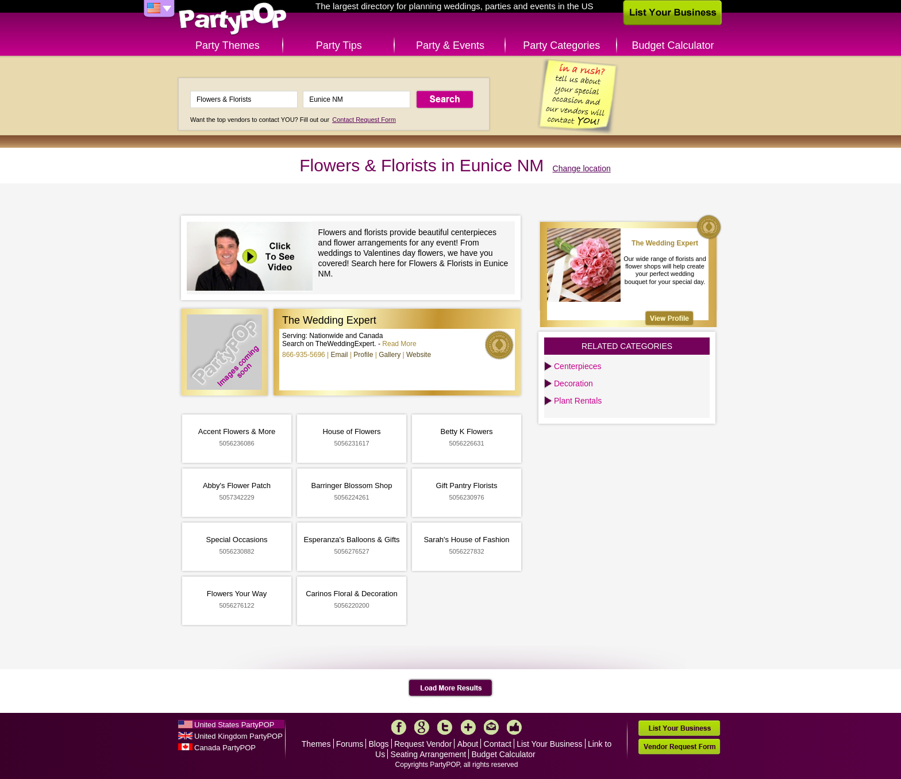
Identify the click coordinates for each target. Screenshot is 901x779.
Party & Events (450, 45)
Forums (349, 744)
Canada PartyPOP (225, 747)
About (468, 744)
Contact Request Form (364, 119)
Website (418, 355)
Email (339, 355)
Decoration (573, 383)
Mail (491, 727)
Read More (399, 344)
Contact (497, 744)
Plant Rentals (578, 400)
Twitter (444, 727)
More (468, 727)
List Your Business (549, 744)
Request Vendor (423, 744)
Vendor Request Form (679, 746)
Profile (363, 355)
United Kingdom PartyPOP (238, 736)
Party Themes (227, 45)
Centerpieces (578, 366)
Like (514, 727)
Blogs (379, 744)
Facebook (398, 727)
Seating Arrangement (429, 754)
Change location (582, 168)
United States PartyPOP (234, 724)
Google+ (421, 727)
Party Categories (561, 45)
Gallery (390, 355)
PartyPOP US (232, 19)
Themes (316, 744)
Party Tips (339, 45)
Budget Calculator (673, 45)
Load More (451, 688)
